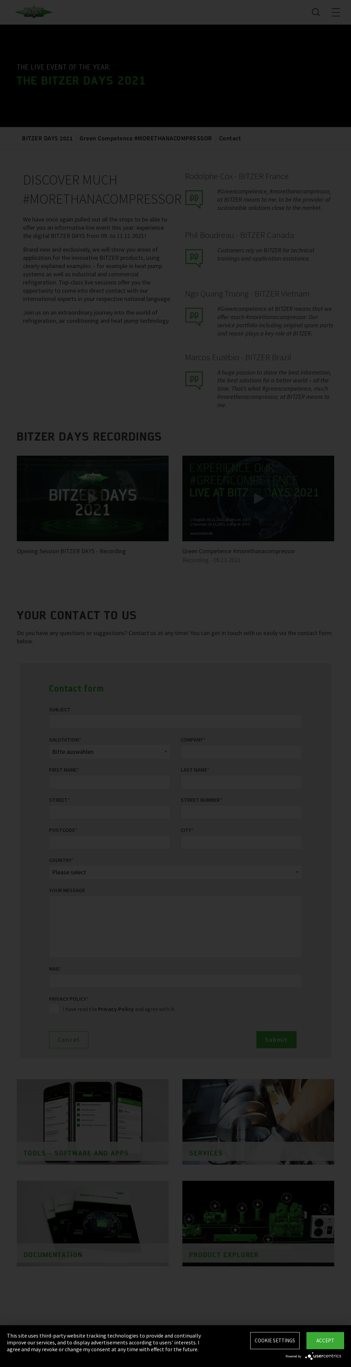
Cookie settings (275, 1340)
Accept (325, 1340)
